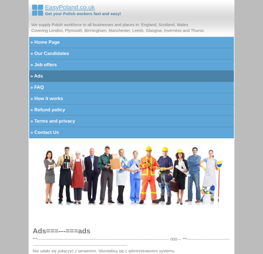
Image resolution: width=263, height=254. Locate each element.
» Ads (36, 76)
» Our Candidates (49, 53)
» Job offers (43, 64)
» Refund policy (47, 109)
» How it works (46, 98)
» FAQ (36, 87)
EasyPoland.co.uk (70, 7)
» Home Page (44, 42)
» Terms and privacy (52, 121)
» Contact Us (44, 132)
